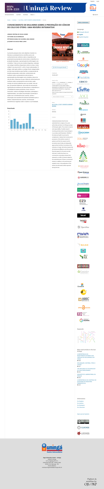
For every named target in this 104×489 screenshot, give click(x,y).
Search (95, 14)
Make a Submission (83, 22)
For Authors (80, 403)
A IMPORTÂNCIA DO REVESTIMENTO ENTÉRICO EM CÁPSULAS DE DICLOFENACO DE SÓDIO (85, 356)
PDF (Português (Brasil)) (60, 67)
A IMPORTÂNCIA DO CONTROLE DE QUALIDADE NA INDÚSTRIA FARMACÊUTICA (86, 381)
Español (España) (83, 37)
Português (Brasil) (84, 32)
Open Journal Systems (83, 414)
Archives (25, 14)
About (32, 14)
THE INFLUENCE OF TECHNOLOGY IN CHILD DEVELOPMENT (86, 369)
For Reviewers (81, 405)
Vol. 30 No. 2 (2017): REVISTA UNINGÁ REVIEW (29, 20)
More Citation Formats (58, 96)
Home (8, 20)
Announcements (9, 14)
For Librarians (81, 407)
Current (18, 14)
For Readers (80, 401)
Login (97, 1)
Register (92, 1)
